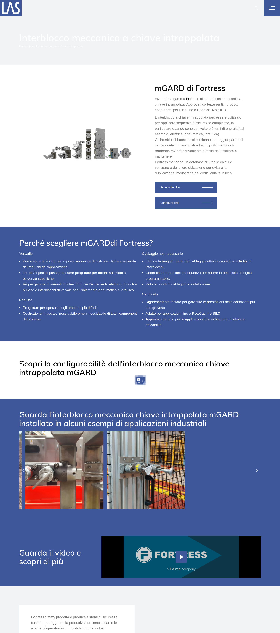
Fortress (192, 99)
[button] (23, 470)
